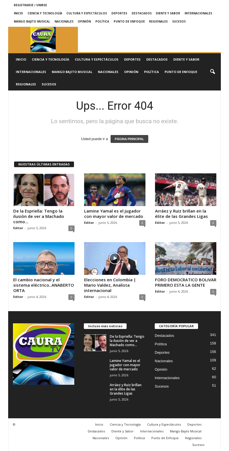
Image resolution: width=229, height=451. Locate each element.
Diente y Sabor (168, 13)
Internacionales (198, 13)
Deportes (119, 13)
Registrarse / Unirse (30, 5)
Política (102, 21)
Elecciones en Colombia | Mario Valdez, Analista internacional (110, 285)
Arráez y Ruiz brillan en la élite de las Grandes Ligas (181, 213)
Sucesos (179, 21)
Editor (18, 228)
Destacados (142, 13)
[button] (212, 72)
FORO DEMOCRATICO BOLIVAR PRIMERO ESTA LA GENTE (185, 282)
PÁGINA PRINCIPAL (129, 139)
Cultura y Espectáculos (86, 13)
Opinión (84, 21)
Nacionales (64, 21)
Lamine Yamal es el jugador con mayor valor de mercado (113, 213)
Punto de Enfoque (129, 21)
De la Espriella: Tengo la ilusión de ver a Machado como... (38, 216)
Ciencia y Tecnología (45, 13)
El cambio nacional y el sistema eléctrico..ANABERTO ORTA (43, 285)
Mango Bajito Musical (32, 21)
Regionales (158, 21)
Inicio (18, 13)
